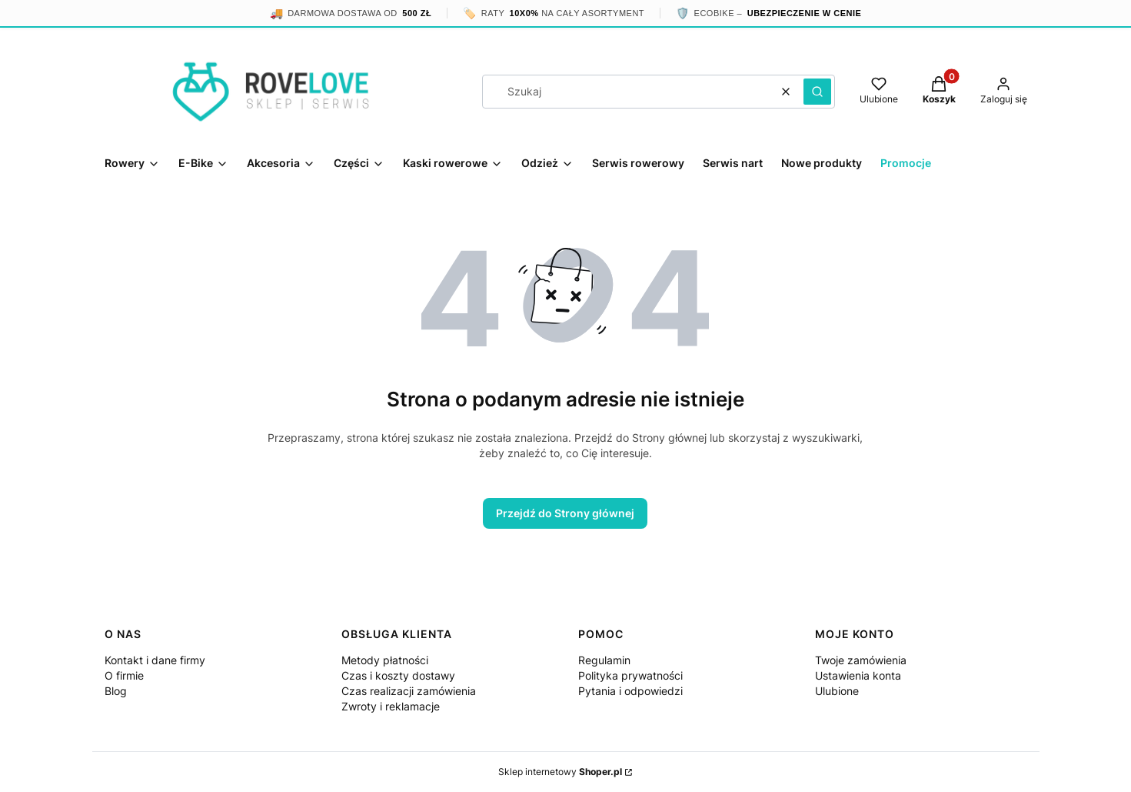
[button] (817, 92)
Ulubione (837, 690)
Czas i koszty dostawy (398, 675)
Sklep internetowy (560, 771)
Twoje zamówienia (860, 660)
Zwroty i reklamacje (390, 706)
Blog (116, 690)
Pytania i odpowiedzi (630, 690)
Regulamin (604, 660)
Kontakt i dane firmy (155, 660)
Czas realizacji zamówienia (408, 690)
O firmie (124, 675)
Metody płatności (384, 660)
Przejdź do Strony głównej (565, 513)
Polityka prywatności (630, 675)
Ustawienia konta (858, 675)
